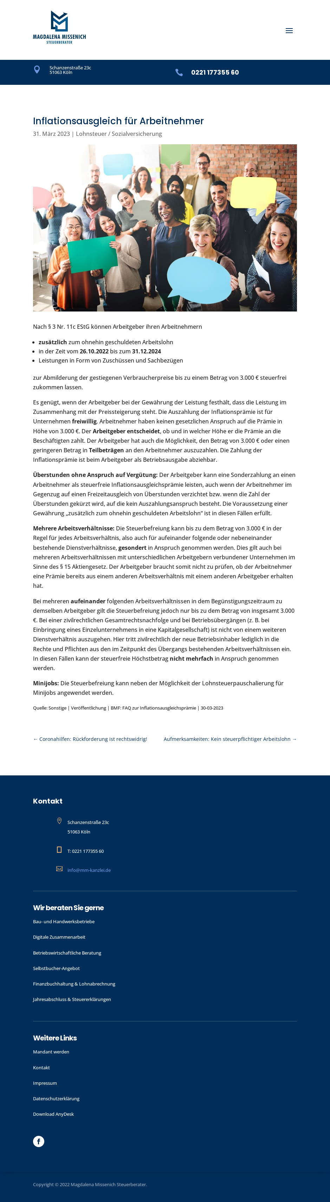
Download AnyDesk (53, 1114)
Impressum (45, 1083)
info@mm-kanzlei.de (89, 870)
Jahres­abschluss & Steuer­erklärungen (72, 999)
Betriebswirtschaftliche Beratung (67, 953)
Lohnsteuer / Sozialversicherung (119, 134)
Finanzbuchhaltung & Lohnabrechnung (74, 984)
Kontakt (41, 1067)
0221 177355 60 (215, 72)
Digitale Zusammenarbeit (59, 937)
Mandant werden (51, 1052)
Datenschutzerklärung (56, 1098)
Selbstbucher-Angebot (56, 968)
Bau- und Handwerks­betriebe (64, 921)
